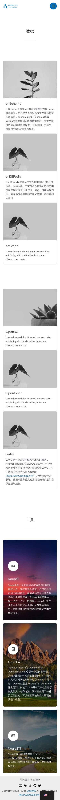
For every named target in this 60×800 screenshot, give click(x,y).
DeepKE (13, 579)
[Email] (20, 785)
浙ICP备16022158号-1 (30, 794)
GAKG (10, 454)
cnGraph (12, 246)
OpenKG (31, 790)
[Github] (34, 785)
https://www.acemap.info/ (20, 475)
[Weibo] (30, 785)
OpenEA (14, 662)
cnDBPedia (13, 176)
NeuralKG (14, 748)
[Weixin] (25, 785)
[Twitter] (39, 785)
